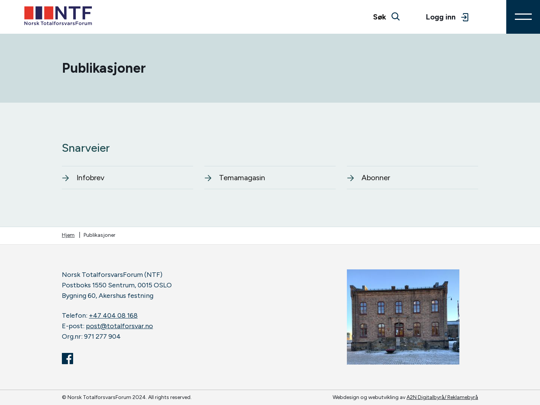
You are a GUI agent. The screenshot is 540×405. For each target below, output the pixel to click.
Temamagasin (234, 177)
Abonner (368, 177)
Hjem (68, 235)
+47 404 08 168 (113, 315)
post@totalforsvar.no (119, 326)
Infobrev (83, 177)
